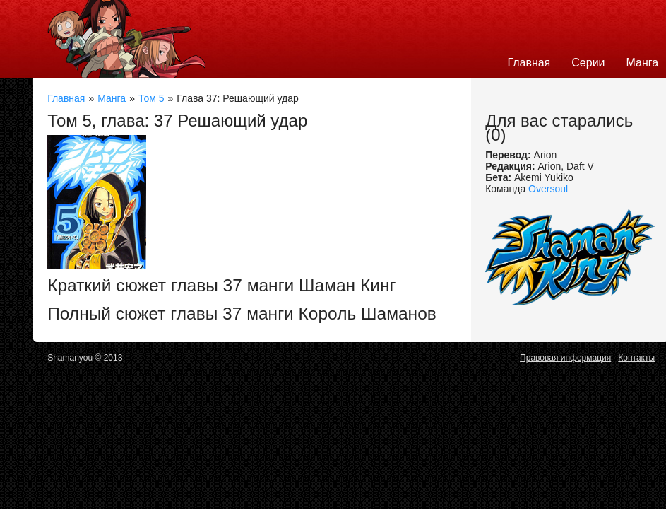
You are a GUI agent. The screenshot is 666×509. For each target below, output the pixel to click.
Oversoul (548, 188)
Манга (111, 98)
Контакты (636, 358)
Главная (528, 63)
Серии (588, 63)
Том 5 (151, 98)
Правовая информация (565, 358)
